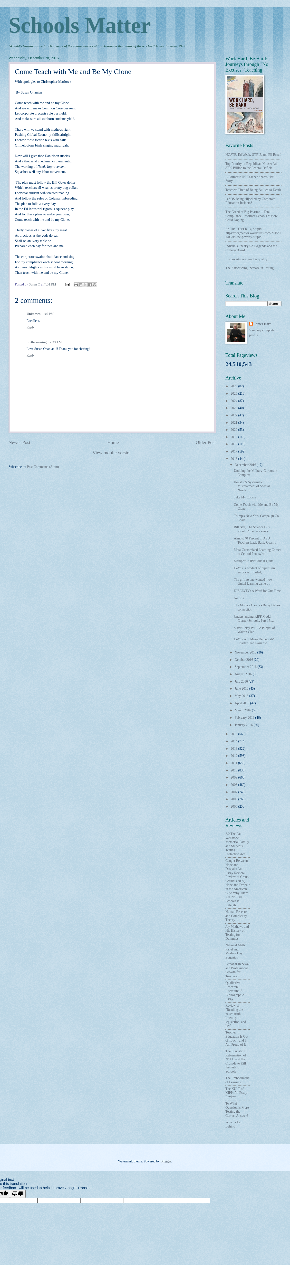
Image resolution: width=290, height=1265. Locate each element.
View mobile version (112, 452)
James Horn (262, 324)
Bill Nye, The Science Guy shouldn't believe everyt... (253, 529)
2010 (234, 770)
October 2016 (244, 660)
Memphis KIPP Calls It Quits (253, 561)
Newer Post (19, 442)
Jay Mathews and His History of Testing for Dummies (237, 933)
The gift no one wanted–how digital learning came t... (253, 582)
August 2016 (244, 674)
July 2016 (242, 681)
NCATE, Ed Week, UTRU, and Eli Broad (253, 155)
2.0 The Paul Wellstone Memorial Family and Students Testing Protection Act (237, 844)
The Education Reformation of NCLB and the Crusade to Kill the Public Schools (235, 1061)
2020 (234, 430)
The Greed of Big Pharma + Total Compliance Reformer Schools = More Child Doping (251, 216)
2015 (234, 734)
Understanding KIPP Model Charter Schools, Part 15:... (254, 618)
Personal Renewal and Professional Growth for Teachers (237, 970)
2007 (234, 792)
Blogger (165, 1161)
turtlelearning (37, 342)
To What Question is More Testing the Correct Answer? (237, 1109)
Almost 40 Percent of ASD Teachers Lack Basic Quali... (255, 540)
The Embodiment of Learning (237, 1080)
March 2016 (243, 710)
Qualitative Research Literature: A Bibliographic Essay (234, 991)
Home (113, 442)
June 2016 (242, 688)
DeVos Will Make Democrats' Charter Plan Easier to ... (254, 641)
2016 (234, 459)
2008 (234, 785)
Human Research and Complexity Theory (237, 916)
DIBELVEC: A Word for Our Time (257, 591)
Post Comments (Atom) (43, 467)
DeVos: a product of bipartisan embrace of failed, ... (254, 570)
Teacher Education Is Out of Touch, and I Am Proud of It (236, 1038)
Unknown (34, 314)
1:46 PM (48, 314)
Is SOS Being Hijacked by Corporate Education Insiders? (250, 201)
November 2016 (246, 652)
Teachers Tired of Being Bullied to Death (253, 190)
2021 (234, 422)
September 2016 (246, 667)
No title (239, 598)
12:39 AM (55, 342)
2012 (234, 756)
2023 (234, 408)
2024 (234, 401)
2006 (234, 799)
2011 (234, 763)
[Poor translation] (18, 1194)
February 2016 (245, 717)
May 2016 (242, 696)
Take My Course (245, 497)
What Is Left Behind (233, 1124)
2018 (234, 444)
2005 (234, 806)
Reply (31, 327)
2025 (234, 393)
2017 (234, 451)
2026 (234, 386)
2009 (234, 777)
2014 (234, 741)
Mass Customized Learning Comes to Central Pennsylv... (257, 552)
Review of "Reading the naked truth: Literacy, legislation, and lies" (235, 1016)
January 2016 (244, 725)
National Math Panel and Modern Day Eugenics (235, 951)
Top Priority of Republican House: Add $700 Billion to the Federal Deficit (251, 166)
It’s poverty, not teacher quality (246, 259)
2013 (234, 748)
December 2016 (246, 465)
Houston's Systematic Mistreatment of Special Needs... (252, 486)
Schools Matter (79, 25)
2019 (234, 437)
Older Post (206, 442)
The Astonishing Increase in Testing (249, 268)
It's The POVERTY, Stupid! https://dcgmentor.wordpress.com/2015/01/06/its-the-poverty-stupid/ (252, 233)
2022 (234, 415)
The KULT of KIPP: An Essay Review (236, 1093)
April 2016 (242, 703)
